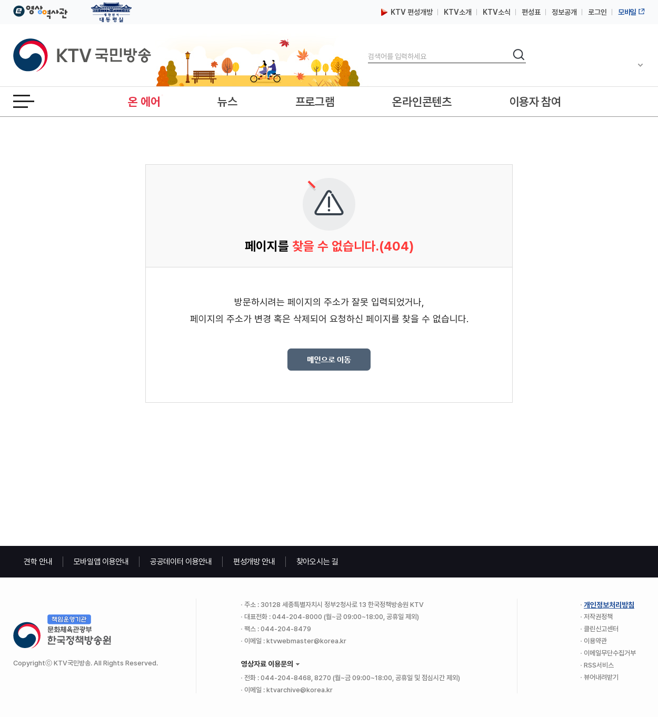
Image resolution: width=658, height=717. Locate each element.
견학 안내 (38, 561)
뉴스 (227, 101)
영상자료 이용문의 (267, 664)
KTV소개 (458, 12)
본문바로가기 (0, 0)
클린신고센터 (601, 629)
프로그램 (315, 101)
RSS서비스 (599, 665)
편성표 (531, 12)
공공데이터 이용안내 (181, 561)
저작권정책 (598, 617)
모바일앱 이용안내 (101, 561)
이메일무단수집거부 (610, 653)
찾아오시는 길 (317, 561)
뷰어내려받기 (601, 677)
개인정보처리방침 (609, 605)
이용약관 (595, 641)
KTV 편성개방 (407, 12)
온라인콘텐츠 (421, 101)
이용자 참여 (535, 101)
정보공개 (564, 12)
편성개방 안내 (254, 561)
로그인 (597, 12)
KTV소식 (497, 12)
